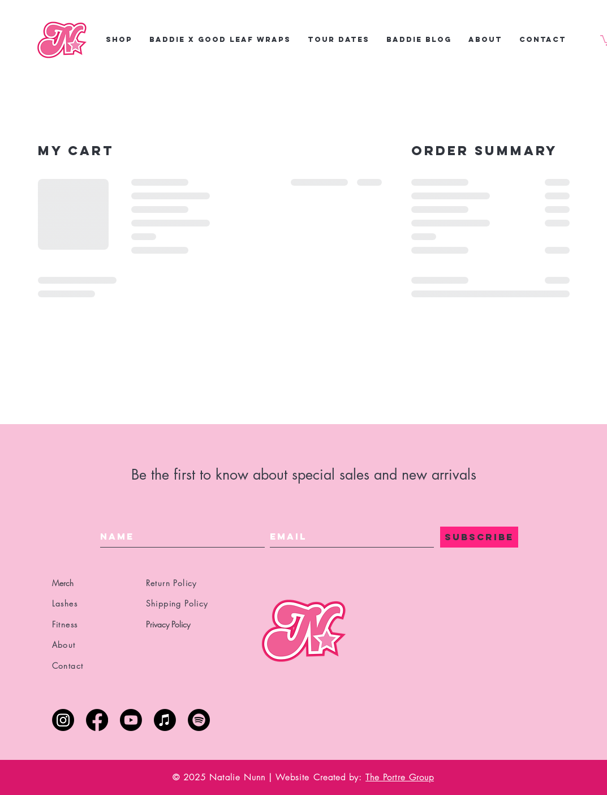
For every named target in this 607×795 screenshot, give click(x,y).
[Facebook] (97, 720)
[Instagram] (63, 720)
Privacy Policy (168, 624)
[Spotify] (199, 720)
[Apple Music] (165, 720)
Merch (63, 583)
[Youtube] (131, 720)
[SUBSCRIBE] (479, 537)
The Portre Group (399, 777)
